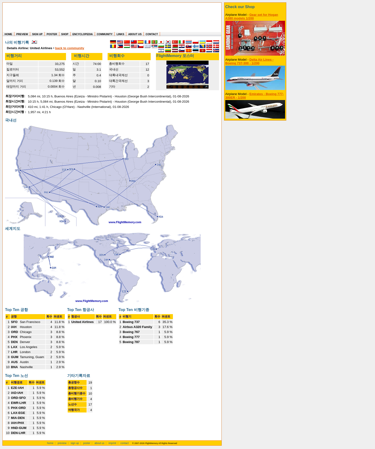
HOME (8, 34)
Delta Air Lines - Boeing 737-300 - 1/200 (249, 61)
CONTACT (152, 34)
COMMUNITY (105, 34)
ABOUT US (135, 34)
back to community (69, 48)
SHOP (64, 34)
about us (99, 443)
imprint (112, 443)
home (50, 443)
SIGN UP (37, 34)
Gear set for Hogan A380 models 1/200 (251, 16)
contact (125, 443)
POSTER (52, 34)
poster (86, 443)
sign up (75, 443)
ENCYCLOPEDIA (82, 34)
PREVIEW (22, 34)
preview (62, 443)
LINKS (120, 34)
